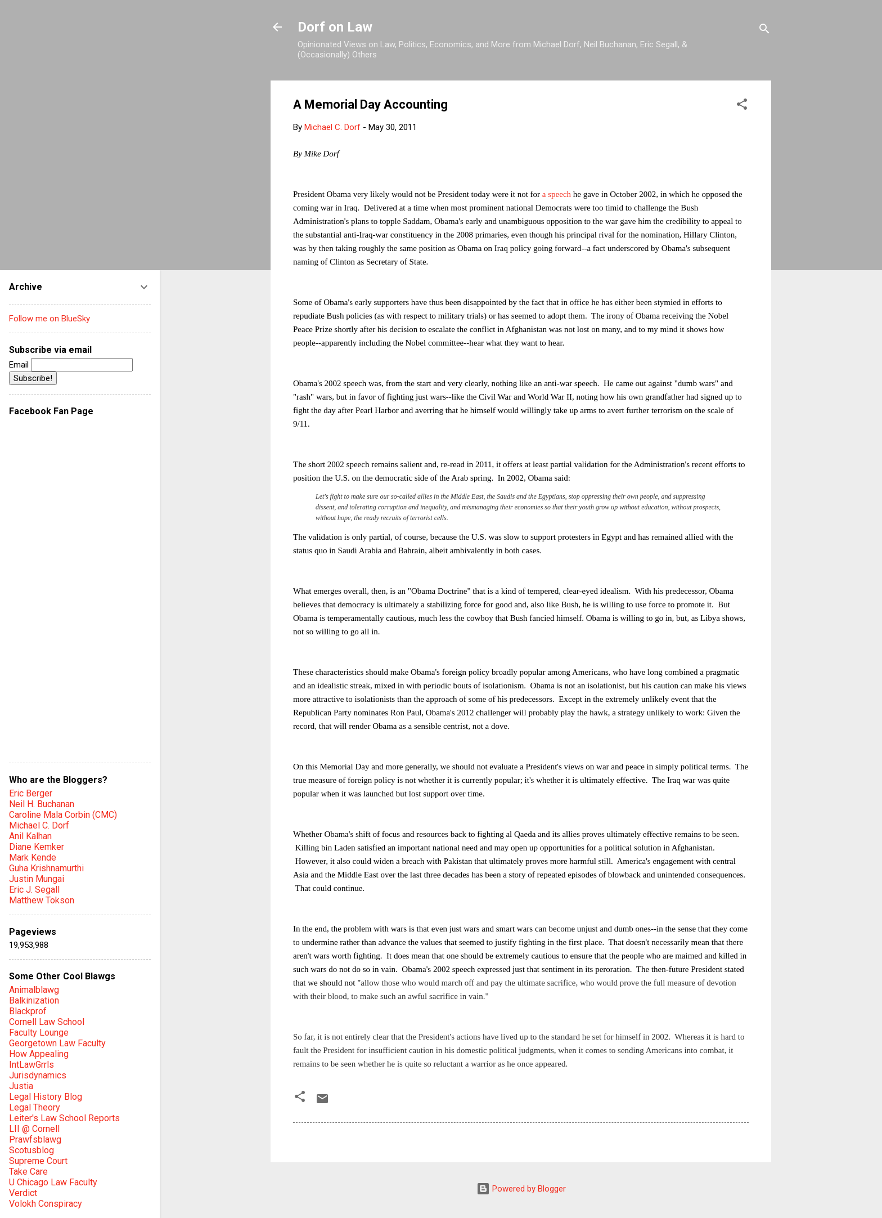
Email (71, 365)
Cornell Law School (46, 1022)
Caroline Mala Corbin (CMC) (63, 814)
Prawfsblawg (35, 1139)
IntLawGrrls (31, 1064)
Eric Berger (30, 793)
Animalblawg (34, 989)
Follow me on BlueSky (49, 319)
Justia (21, 1086)
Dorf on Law (335, 27)
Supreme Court (38, 1161)
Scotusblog (31, 1150)
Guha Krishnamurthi (46, 868)
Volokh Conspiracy (45, 1203)
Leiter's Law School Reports (64, 1118)
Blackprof (28, 1011)
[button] (742, 106)
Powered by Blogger (521, 1189)
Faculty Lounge (39, 1032)
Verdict (23, 1193)
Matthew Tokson (41, 900)
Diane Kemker (36, 846)
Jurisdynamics (37, 1075)
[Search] (764, 31)
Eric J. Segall (34, 889)
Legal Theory (34, 1107)
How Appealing (39, 1054)
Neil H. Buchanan (41, 804)
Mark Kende (32, 857)
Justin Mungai (36, 879)
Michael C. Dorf (39, 825)
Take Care (28, 1171)
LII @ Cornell (34, 1128)
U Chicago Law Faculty (53, 1182)
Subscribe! (33, 378)
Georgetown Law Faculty (57, 1043)
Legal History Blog (45, 1096)
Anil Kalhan (30, 836)
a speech (556, 194)
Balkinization (34, 1000)
